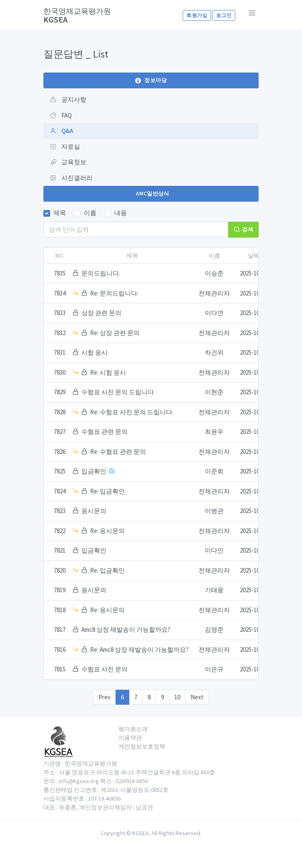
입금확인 (93, 471)
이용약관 (130, 737)
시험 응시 (94, 352)
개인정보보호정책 (141, 746)
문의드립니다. (100, 273)
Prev (104, 697)
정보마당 (151, 80)
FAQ (61, 115)
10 (177, 697)
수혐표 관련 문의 (104, 432)
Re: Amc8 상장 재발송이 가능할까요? (139, 649)
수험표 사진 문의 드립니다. (118, 392)
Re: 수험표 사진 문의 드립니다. (132, 412)
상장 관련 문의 (101, 313)
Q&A (61, 131)
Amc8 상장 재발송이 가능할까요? (125, 629)
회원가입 (196, 15)
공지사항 (68, 99)
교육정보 (68, 162)
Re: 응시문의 (107, 531)
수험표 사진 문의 (104, 669)
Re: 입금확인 (107, 491)
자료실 (65, 146)
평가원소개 (133, 729)
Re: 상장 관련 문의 (115, 333)
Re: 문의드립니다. (114, 293)
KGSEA (77, 15)
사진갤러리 (71, 178)
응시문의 (93, 511)
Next (197, 697)
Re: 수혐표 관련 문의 (118, 452)
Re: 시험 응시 (108, 372)
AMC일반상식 (152, 193)
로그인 (224, 15)
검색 (243, 229)
